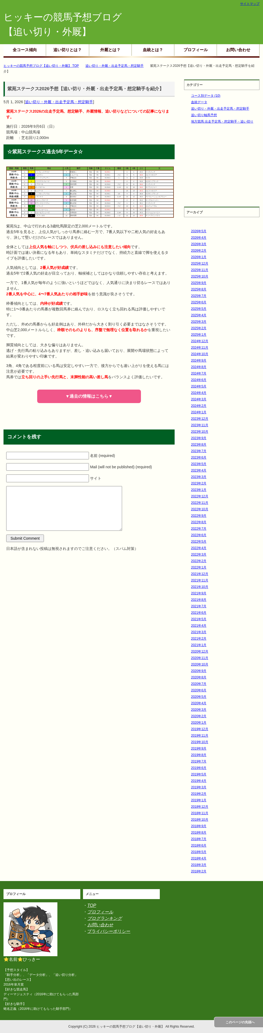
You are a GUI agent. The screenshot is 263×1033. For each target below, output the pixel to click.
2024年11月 (199, 347)
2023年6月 (198, 457)
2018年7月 (198, 839)
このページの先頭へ (240, 1022)
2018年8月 (198, 832)
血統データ (199, 102)
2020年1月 (198, 723)
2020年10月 (199, 664)
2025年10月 (199, 276)
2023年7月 (198, 451)
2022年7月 (198, 529)
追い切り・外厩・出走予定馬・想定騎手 (59, 102)
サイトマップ (249, 4)
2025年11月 (199, 270)
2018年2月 (198, 871)
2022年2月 (198, 561)
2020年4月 (198, 703)
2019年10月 (199, 742)
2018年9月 (198, 826)
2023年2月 (198, 483)
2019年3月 (198, 787)
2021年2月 (198, 638)
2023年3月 (198, 477)
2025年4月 (198, 315)
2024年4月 (198, 393)
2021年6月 (198, 613)
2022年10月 (199, 509)
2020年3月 (198, 710)
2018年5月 (198, 852)
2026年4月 (198, 238)
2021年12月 (199, 574)
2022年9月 (198, 516)
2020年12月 (199, 651)
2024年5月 (198, 386)
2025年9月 (198, 283)
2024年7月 (198, 373)
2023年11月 (199, 425)
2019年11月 (199, 735)
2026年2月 (198, 250)
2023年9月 (198, 438)
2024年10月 (199, 354)
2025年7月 (198, 296)
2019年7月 (198, 761)
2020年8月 (198, 677)
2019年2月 (198, 794)
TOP (91, 905)
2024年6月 (198, 380)
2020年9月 (198, 671)
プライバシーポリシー (108, 931)
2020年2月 (198, 716)
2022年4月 (198, 548)
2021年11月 (199, 580)
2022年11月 (199, 503)
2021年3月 (198, 632)
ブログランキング (104, 918)
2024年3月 (198, 399)
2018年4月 (198, 858)
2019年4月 (198, 781)
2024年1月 (198, 412)
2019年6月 (198, 768)
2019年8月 (198, 755)
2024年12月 (199, 341)
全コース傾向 (25, 49)
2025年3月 (198, 322)
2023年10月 (199, 432)
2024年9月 (198, 360)
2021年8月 (198, 600)
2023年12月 (199, 419)
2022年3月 (198, 554)
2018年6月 (198, 845)
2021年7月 (198, 606)
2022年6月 (198, 535)
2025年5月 (198, 309)
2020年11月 (199, 658)
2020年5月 (198, 697)
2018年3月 (198, 865)
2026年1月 (198, 257)
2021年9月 (198, 593)
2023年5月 (198, 464)
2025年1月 (198, 335)
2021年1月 (198, 645)
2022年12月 (199, 496)
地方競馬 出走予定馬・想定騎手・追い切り (222, 121)
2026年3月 (198, 244)
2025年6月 (198, 302)
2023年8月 (198, 444)
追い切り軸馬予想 (204, 115)
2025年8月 (198, 289)
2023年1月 (198, 490)
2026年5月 (198, 231)
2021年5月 (198, 619)
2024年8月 (198, 367)
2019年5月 (198, 774)
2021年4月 (198, 626)
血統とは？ (153, 49)
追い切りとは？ (67, 49)
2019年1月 (198, 800)
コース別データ (205, 96)
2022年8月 (198, 522)
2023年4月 (198, 470)
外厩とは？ (110, 49)
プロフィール (196, 49)
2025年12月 (199, 263)
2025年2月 (198, 328)
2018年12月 (199, 807)
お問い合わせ (238, 49)
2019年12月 (199, 729)
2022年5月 (198, 541)
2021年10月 (199, 587)
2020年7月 (198, 684)
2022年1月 (198, 567)
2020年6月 (198, 690)
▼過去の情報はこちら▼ (89, 396)
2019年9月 (198, 748)
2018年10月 (199, 819)
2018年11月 (199, 813)
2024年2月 (198, 406)
